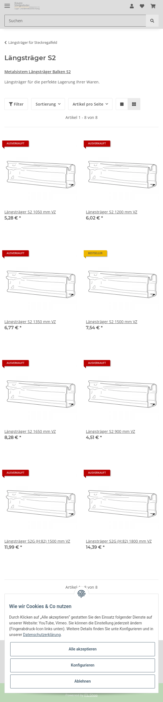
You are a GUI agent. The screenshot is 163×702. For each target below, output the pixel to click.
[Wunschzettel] (142, 6)
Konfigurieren (82, 665)
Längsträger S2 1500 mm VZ (111, 321)
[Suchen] (75, 21)
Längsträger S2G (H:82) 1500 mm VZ (37, 541)
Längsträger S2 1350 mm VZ (30, 321)
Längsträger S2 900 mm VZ (110, 431)
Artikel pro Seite (88, 104)
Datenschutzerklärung (42, 634)
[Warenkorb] (153, 6)
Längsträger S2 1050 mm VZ (30, 212)
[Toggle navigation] (7, 3)
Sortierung (46, 104)
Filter (16, 104)
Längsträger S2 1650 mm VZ (30, 431)
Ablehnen (82, 681)
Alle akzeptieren (82, 649)
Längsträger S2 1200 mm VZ (111, 212)
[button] (132, 6)
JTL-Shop (91, 695)
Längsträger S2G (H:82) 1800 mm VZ (119, 541)
